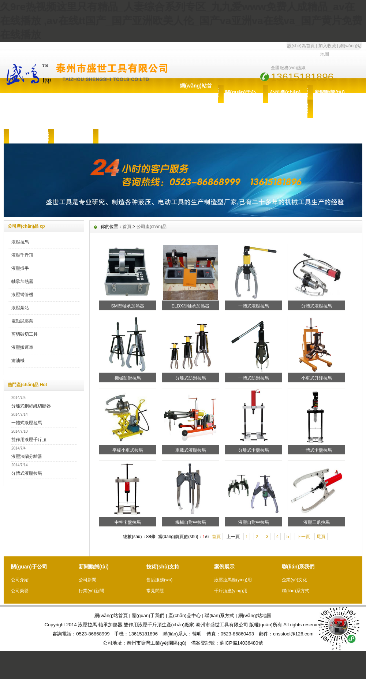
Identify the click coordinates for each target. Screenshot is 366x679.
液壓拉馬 (20, 242)
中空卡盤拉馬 (128, 522)
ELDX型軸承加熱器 (190, 306)
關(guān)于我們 (148, 615)
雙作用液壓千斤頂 (28, 439)
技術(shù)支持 (330, 114)
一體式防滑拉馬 (253, 378)
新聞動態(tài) (330, 92)
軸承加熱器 (22, 281)
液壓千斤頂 (22, 255)
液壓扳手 (20, 268)
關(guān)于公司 (240, 99)
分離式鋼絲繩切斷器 (31, 405)
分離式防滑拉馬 (190, 378)
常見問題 (155, 590)
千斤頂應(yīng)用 (230, 590)
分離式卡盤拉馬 (253, 450)
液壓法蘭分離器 (26, 456)
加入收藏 (327, 45)
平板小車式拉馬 (127, 450)
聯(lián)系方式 (295, 590)
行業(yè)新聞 (91, 590)
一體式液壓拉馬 (26, 422)
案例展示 (70, 136)
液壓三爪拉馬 (316, 522)
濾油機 (18, 360)
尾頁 (321, 536)
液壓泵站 (20, 307)
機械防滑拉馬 (128, 378)
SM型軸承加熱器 (127, 306)
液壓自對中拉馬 (253, 522)
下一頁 (303, 536)
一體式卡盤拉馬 (316, 450)
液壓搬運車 (22, 347)
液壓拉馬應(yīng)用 (233, 579)
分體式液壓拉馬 (26, 473)
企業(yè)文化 (294, 579)
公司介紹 (20, 579)
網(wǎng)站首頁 (196, 93)
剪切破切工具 (24, 334)
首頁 (127, 226)
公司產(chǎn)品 (285, 99)
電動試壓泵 (22, 321)
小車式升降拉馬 (316, 378)
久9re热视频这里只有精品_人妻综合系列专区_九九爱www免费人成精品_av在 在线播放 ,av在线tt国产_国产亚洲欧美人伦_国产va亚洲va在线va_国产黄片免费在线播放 (181, 20)
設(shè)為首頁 (301, 45)
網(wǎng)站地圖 (255, 615)
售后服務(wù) (26, 136)
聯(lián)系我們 (115, 136)
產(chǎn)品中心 (184, 615)
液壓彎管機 (22, 294)
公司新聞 (87, 579)
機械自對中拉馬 (190, 522)
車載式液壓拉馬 (190, 450)
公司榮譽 (20, 590)
